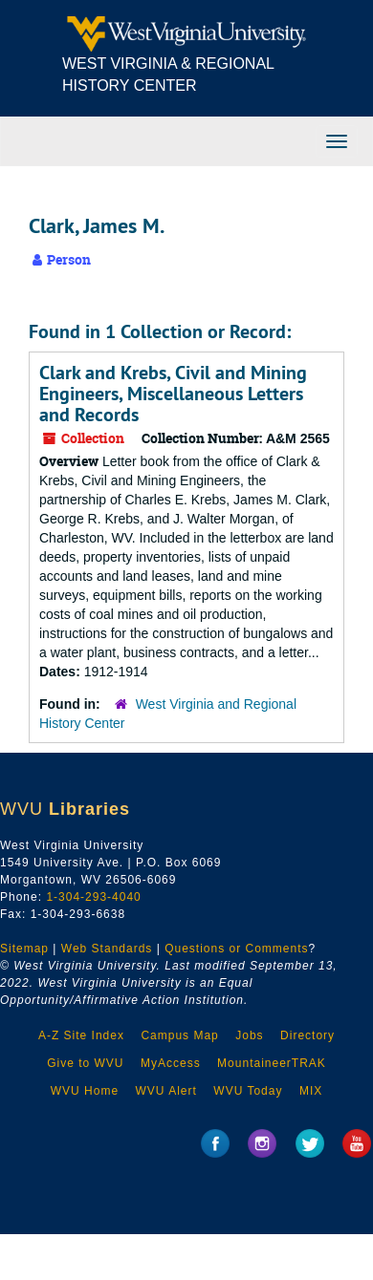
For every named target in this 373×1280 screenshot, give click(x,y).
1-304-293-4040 (93, 897)
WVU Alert (166, 1091)
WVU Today (247, 1091)
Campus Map (179, 1035)
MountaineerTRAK (271, 1063)
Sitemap (24, 948)
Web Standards (107, 948)
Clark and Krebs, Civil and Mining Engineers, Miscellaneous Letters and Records (173, 393)
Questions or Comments (236, 948)
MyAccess (171, 1063)
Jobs (249, 1035)
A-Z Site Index (81, 1035)
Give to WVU (85, 1063)
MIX (310, 1091)
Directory (307, 1035)
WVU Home (85, 1091)
